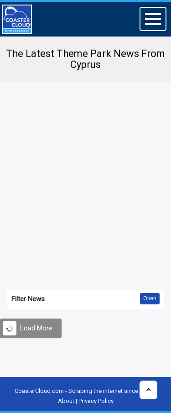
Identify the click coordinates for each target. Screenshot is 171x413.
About (66, 400)
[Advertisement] (85, 176)
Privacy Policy (96, 400)
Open (149, 298)
